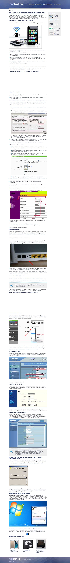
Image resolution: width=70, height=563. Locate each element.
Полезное (31, 4)
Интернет (58, 4)
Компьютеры (48, 4)
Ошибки (39, 4)
